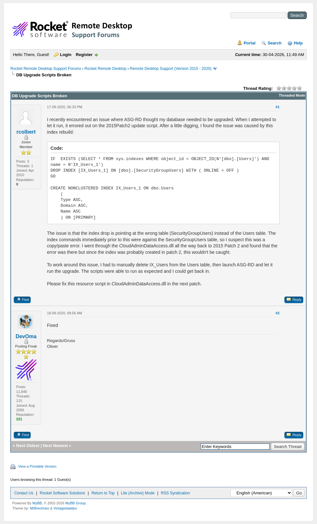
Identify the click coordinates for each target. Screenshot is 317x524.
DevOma (25, 336)
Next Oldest (27, 445)
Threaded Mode (292, 95)
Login (65, 54)
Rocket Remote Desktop (105, 68)
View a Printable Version (37, 466)
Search (275, 43)
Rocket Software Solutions (62, 493)
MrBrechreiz (39, 508)
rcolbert (26, 132)
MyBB (37, 503)
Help (298, 43)
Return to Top (103, 493)
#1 (277, 107)
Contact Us (23, 493)
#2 (277, 313)
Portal (249, 43)
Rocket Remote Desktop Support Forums (45, 68)
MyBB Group (75, 503)
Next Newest (55, 445)
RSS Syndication (175, 493)
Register (84, 54)
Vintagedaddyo (65, 508)
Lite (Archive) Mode (138, 493)
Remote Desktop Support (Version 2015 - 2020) (170, 68)
